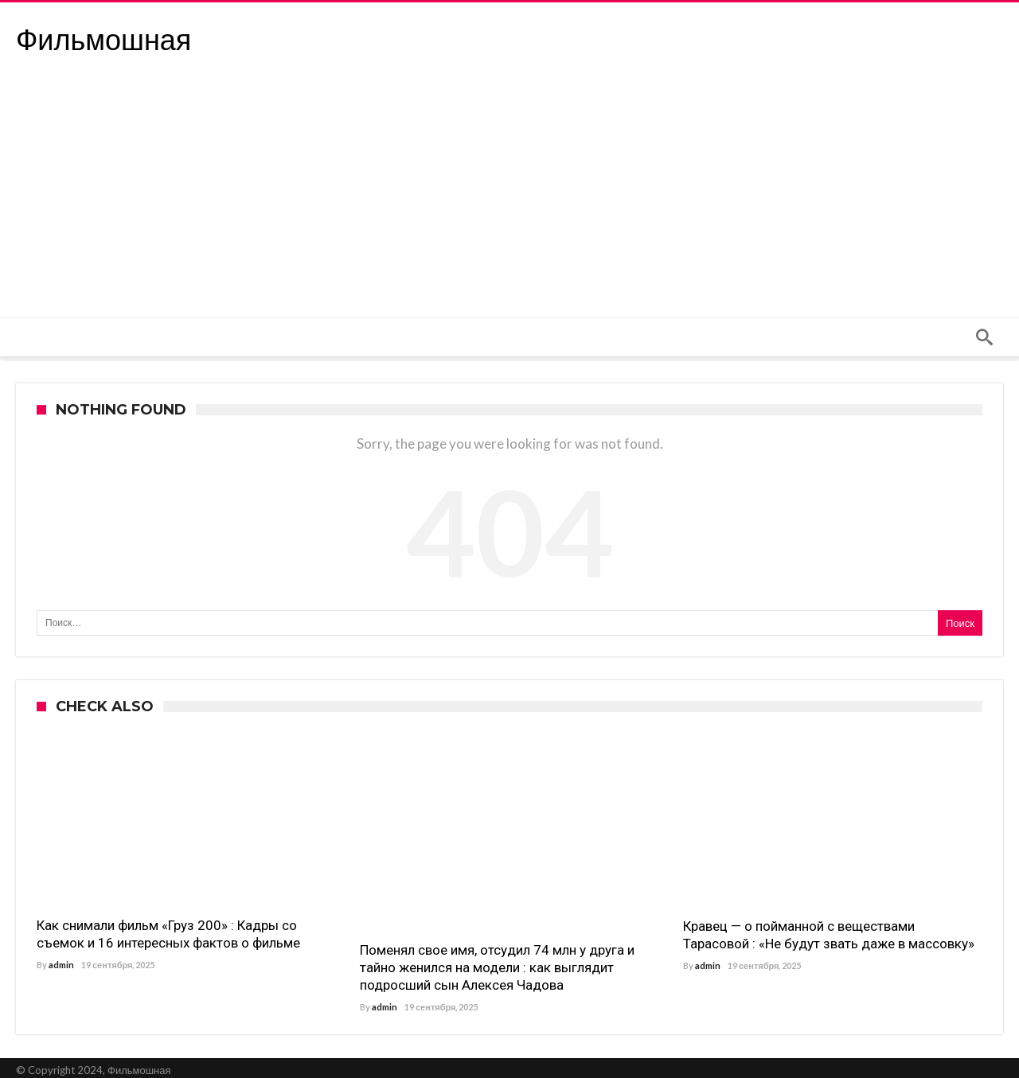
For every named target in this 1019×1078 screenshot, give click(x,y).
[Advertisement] (509, 198)
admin (61, 964)
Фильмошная (103, 40)
